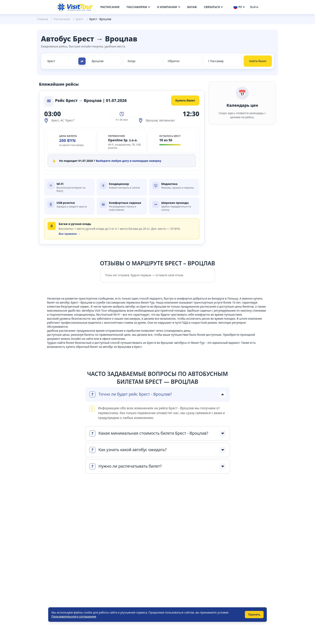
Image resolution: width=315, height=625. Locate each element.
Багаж (192, 7)
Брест (79, 19)
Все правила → (69, 234)
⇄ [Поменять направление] (82, 61)
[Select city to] (104, 61)
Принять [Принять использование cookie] (254, 614)
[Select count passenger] (222, 61)
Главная (42, 19)
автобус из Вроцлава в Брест (122, 347)
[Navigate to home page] (75, 7)
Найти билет (258, 61)
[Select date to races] (182, 61)
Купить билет (185, 100)
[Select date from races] (142, 61)
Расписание (110, 7)
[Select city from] (60, 61)
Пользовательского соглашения (73, 616)
